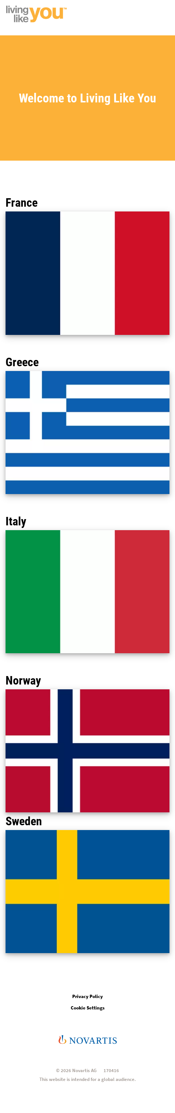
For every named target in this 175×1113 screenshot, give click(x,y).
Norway (23, 680)
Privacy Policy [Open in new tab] (87, 996)
